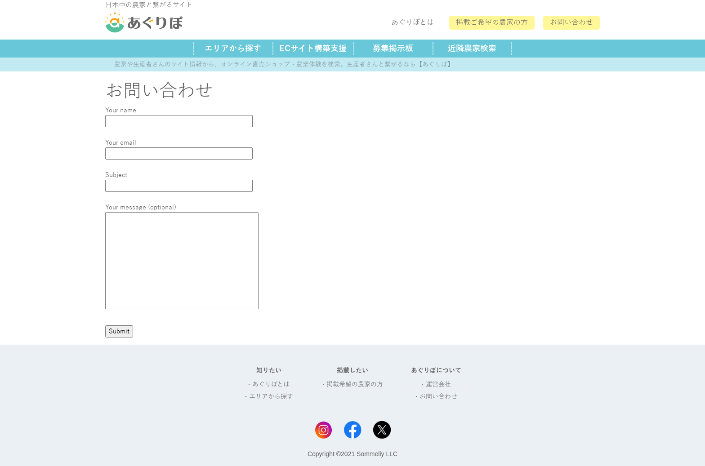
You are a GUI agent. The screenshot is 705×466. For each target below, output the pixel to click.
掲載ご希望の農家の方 (492, 22)
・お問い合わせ (435, 396)
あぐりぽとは (412, 22)
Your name (179, 115)
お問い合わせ (571, 22)
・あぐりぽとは (268, 384)
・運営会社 (435, 384)
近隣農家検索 (472, 48)
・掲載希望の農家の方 (351, 384)
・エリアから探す (268, 396)
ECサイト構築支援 (313, 48)
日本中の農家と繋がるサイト (148, 5)
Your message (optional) (182, 257)
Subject (179, 180)
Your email (179, 148)
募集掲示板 (393, 48)
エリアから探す (233, 48)
